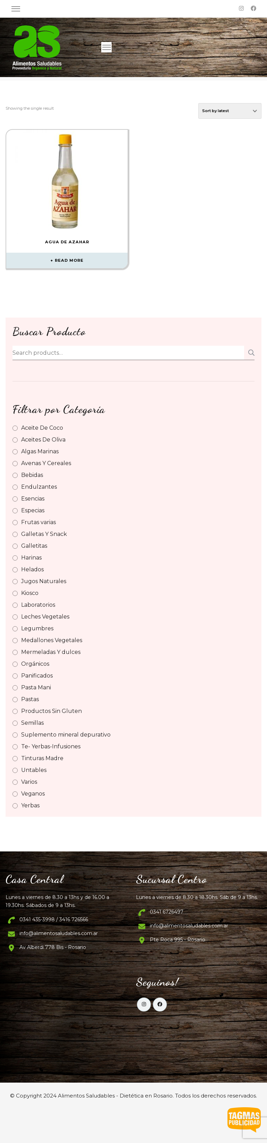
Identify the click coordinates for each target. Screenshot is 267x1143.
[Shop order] (229, 111)
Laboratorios (38, 605)
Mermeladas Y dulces (50, 652)
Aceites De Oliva (43, 439)
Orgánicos (35, 664)
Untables (33, 770)
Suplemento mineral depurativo (66, 734)
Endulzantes (39, 487)
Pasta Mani (36, 687)
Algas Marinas (40, 451)
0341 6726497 (166, 912)
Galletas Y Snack (44, 534)
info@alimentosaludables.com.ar (58, 933)
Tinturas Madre (42, 758)
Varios (29, 782)
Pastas (30, 699)
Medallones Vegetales (51, 640)
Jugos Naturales (43, 581)
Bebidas (32, 475)
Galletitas (34, 546)
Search (249, 353)
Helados (32, 569)
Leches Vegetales (45, 616)
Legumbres (37, 628)
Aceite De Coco (42, 428)
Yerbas (30, 805)
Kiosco (29, 593)
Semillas (32, 723)
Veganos (33, 793)
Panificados (37, 675)
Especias (32, 510)
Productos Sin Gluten (51, 711)
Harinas (31, 557)
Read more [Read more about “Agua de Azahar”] (69, 260)
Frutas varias (38, 522)
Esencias (32, 498)
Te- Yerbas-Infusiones (50, 746)
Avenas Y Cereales (46, 463)
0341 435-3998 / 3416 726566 (53, 919)
